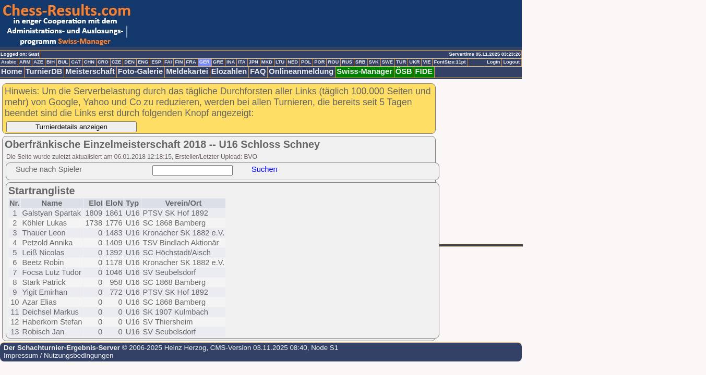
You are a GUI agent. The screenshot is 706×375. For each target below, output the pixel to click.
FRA (191, 62)
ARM (24, 62)
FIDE (424, 71)
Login (493, 62)
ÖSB (404, 71)
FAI (168, 62)
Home (11, 71)
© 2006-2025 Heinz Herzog (163, 348)
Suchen (265, 169)
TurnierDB (44, 71)
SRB (360, 62)
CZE (117, 62)
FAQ (258, 71)
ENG (143, 62)
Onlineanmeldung (301, 71)
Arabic (8, 62)
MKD (266, 62)
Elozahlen (229, 71)
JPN (253, 62)
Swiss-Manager (364, 71)
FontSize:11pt (449, 62)
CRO (103, 62)
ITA (241, 62)
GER (204, 62)
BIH (50, 62)
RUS (347, 62)
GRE (218, 62)
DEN (129, 62)
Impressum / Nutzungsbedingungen (58, 355)
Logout (511, 62)
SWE (387, 62)
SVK (374, 62)
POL (306, 62)
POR (319, 62)
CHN (89, 62)
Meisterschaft (90, 71)
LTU (280, 62)
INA (230, 62)
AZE (38, 62)
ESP (156, 62)
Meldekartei (187, 71)
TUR (401, 62)
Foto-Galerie (140, 71)
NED (293, 62)
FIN (179, 62)
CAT (75, 62)
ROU (333, 62)
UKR (414, 62)
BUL (63, 62)
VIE (426, 62)
